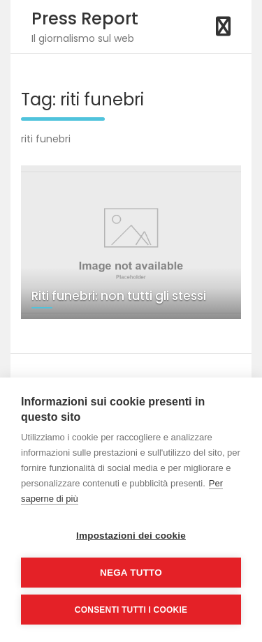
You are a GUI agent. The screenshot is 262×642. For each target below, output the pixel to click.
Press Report (84, 18)
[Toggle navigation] (223, 26)
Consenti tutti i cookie (131, 610)
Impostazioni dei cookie (131, 535)
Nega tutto (131, 572)
